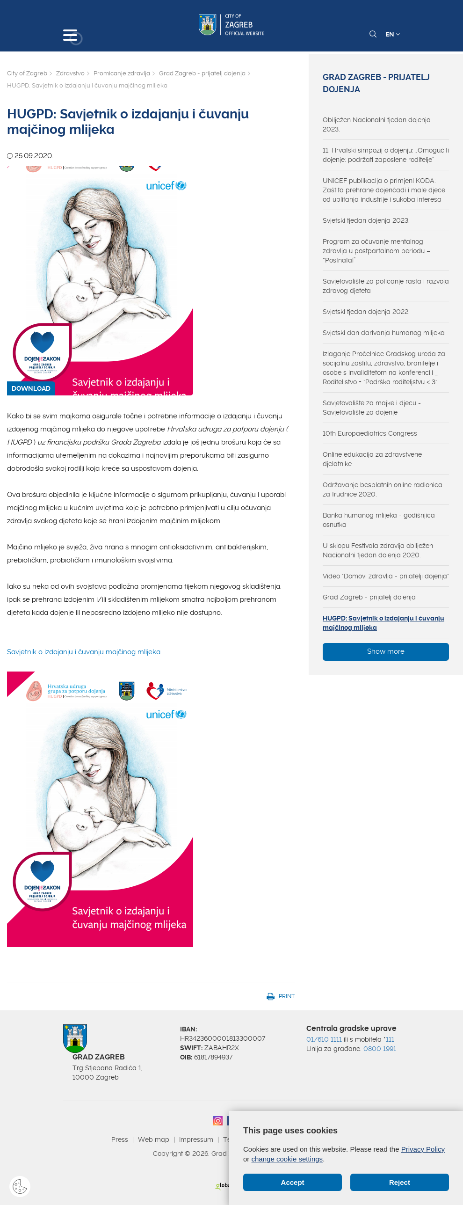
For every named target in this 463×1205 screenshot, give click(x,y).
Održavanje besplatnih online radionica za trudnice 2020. (382, 489)
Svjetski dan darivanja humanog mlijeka (384, 332)
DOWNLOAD (31, 388)
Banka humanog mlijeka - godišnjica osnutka (379, 519)
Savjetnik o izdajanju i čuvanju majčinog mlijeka (100, 797)
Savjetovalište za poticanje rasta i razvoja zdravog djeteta (386, 286)
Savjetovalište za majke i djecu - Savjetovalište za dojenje (372, 407)
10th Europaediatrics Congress (370, 433)
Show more (386, 651)
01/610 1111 (324, 1039)
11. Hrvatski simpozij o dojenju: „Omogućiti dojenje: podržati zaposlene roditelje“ (386, 154)
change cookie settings (287, 1159)
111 (390, 1039)
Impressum (196, 1139)
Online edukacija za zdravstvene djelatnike (372, 459)
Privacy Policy (423, 1149)
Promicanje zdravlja (122, 73)
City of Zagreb (27, 73)
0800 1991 (379, 1048)
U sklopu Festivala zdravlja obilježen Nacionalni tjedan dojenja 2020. (378, 550)
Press (119, 1139)
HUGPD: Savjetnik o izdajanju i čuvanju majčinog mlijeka (383, 622)
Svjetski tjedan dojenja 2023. (366, 220)
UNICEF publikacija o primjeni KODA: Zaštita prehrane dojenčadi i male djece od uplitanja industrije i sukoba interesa (384, 190)
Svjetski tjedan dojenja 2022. (366, 311)
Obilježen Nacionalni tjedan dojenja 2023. (377, 124)
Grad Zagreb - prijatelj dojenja (202, 73)
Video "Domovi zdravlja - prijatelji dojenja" (386, 576)
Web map (153, 1139)
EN (392, 34)
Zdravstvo (70, 73)
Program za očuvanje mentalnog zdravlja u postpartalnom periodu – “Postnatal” (376, 251)
